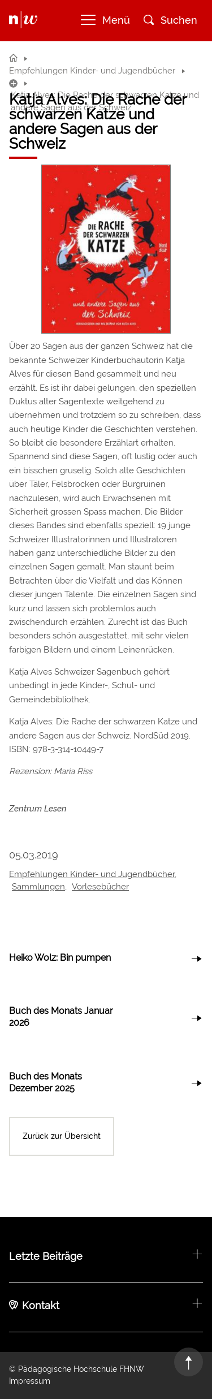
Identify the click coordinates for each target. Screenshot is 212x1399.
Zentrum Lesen (38, 809)
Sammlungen (38, 887)
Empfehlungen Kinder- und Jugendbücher (92, 874)
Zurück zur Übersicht (62, 1136)
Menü (105, 20)
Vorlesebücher (100, 887)
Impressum (29, 1380)
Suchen (170, 20)
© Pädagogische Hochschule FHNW (76, 1369)
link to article (106, 958)
